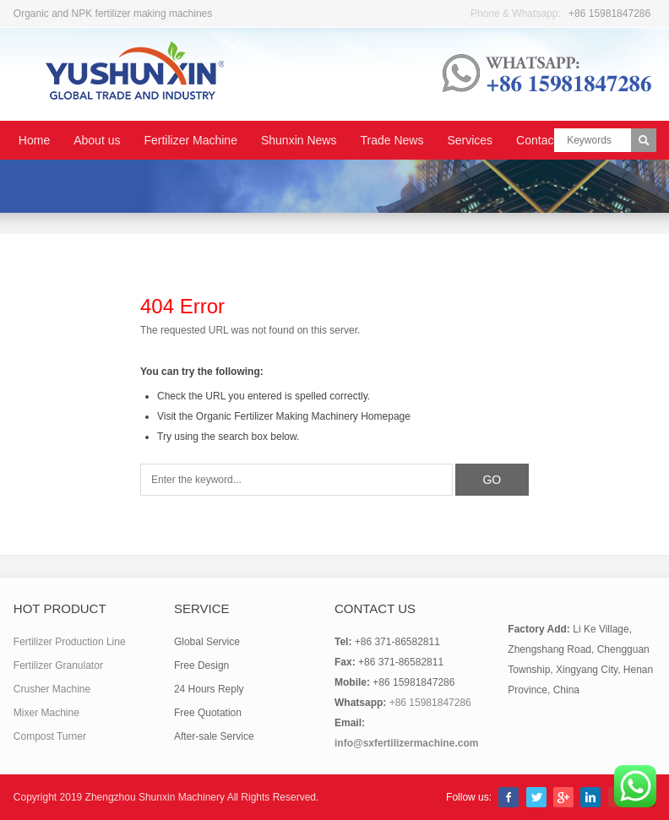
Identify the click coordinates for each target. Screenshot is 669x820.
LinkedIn (590, 797)
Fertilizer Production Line (70, 642)
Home (34, 140)
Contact (536, 140)
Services (469, 140)
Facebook (508, 797)
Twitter (536, 797)
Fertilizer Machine (190, 140)
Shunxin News (299, 140)
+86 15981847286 (609, 13)
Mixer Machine (46, 713)
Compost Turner (50, 736)
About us (96, 140)
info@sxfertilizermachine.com (406, 743)
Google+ (563, 797)
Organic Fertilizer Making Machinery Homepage (303, 416)
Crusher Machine (52, 689)
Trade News (391, 140)
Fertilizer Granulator (58, 665)
